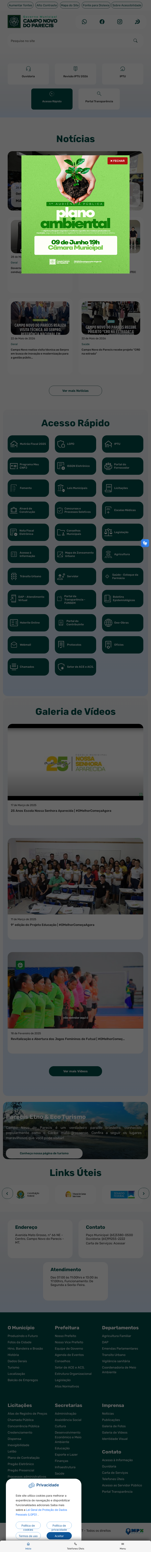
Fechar (117, 160)
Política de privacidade (59, 1526)
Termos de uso (28, 1536)
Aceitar (59, 1536)
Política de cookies (28, 1526)
